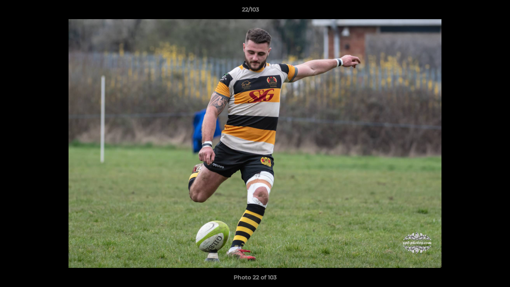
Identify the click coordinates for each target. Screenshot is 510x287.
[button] (476, 11)
